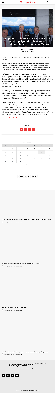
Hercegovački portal (11, 118)
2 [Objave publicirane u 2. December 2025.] (12, 149)
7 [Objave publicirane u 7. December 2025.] (49, 149)
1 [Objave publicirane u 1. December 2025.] (5, 149)
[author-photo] (3, 222)
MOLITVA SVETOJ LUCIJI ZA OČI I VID (14, 308)
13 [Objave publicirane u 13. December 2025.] (41, 152)
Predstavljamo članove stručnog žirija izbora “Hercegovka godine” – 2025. (26, 219)
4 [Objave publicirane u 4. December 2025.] (27, 149)
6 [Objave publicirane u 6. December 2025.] (41, 149)
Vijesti (27, 35)
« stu (27, 164)
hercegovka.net (28, 49)
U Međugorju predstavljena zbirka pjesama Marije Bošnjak (21, 263)
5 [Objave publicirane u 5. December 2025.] (34, 149)
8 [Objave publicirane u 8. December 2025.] (5, 152)
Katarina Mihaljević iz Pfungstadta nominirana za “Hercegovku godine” (25, 352)
